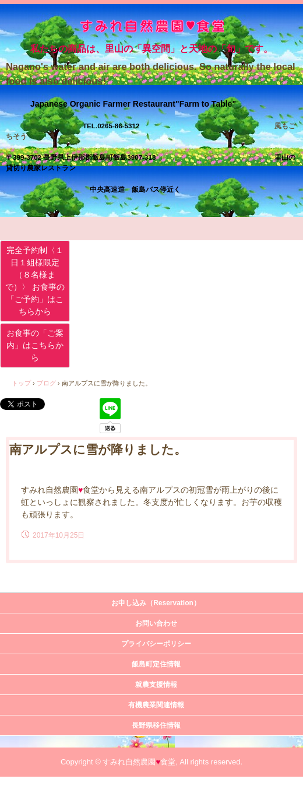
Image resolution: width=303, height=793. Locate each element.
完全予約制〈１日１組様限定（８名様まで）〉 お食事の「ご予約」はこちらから (35, 280)
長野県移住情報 (156, 725)
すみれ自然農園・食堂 (152, 27)
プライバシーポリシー (156, 644)
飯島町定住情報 (156, 664)
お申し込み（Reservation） (155, 603)
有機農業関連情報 (156, 705)
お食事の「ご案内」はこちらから (35, 345)
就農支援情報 (156, 684)
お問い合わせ (156, 623)
